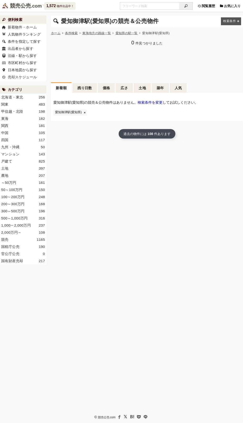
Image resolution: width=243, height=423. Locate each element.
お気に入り (230, 6)
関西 (23, 125)
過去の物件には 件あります (147, 134)
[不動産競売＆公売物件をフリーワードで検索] (149, 6)
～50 (23, 182)
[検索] (186, 6)
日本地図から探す (22, 70)
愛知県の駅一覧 (127, 33)
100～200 (23, 196)
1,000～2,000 (23, 225)
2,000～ (23, 232)
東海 (23, 118)
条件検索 (71, 33)
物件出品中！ (60, 6)
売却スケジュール (22, 77)
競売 (23, 239)
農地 (23, 175)
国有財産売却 (23, 261)
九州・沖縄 (23, 147)
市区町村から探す (22, 63)
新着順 (61, 88)
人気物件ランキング (24, 34)
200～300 (23, 204)
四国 (23, 140)
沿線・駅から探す (22, 56)
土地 (142, 88)
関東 (23, 104)
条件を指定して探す (24, 41)
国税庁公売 (23, 246)
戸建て (23, 161)
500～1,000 (23, 218)
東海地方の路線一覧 (96, 33)
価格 (106, 88)
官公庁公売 (23, 253)
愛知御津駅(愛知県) (68, 112)
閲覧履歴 (206, 6)
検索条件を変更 (150, 102)
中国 (23, 132)
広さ (124, 88)
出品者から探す (20, 48)
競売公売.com (107, 417)
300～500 (23, 211)
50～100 (23, 189)
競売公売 (20, 6)
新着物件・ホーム (22, 27)
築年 (160, 88)
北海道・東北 (23, 97)
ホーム (56, 33)
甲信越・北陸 (23, 111)
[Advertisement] (23, 340)
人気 (178, 88)
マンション (23, 154)
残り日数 (84, 88)
